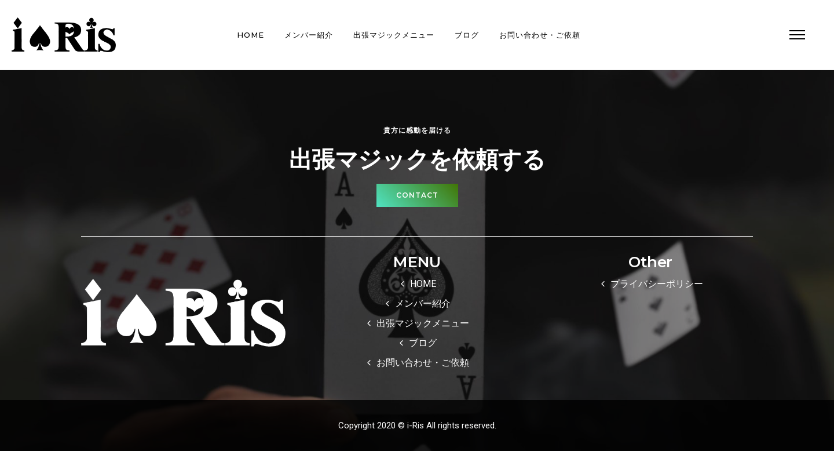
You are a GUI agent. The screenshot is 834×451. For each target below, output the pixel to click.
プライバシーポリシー (656, 283)
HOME (250, 34)
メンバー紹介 (308, 34)
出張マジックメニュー (393, 34)
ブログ (467, 34)
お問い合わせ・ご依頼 (539, 34)
